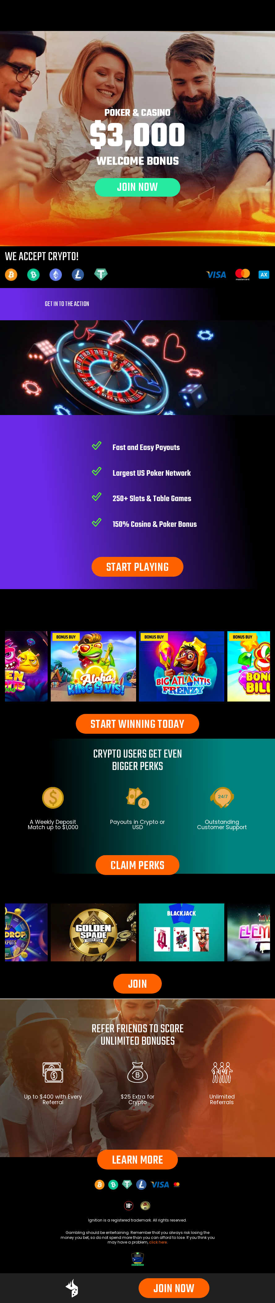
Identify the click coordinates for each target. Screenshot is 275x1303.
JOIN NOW (173, 1289)
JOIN (137, 985)
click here (158, 1242)
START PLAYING (137, 568)
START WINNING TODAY (137, 725)
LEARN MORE (137, 1161)
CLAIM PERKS (137, 866)
